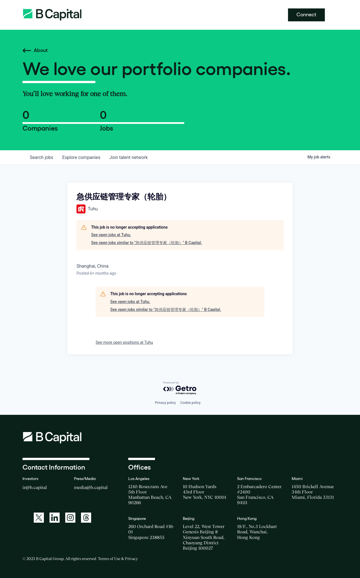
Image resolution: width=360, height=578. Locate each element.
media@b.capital (91, 487)
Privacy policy (165, 403)
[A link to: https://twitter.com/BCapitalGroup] (39, 518)
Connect (306, 14)
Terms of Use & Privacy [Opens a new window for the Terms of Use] (118, 558)
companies (81, 157)
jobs (41, 157)
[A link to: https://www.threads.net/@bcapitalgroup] (86, 518)
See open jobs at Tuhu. (111, 235)
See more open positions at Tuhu (124, 342)
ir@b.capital (34, 487)
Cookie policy (190, 403)
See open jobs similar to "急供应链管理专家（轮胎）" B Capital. (146, 242)
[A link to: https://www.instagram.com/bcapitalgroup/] (70, 518)
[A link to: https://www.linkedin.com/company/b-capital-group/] (55, 518)
